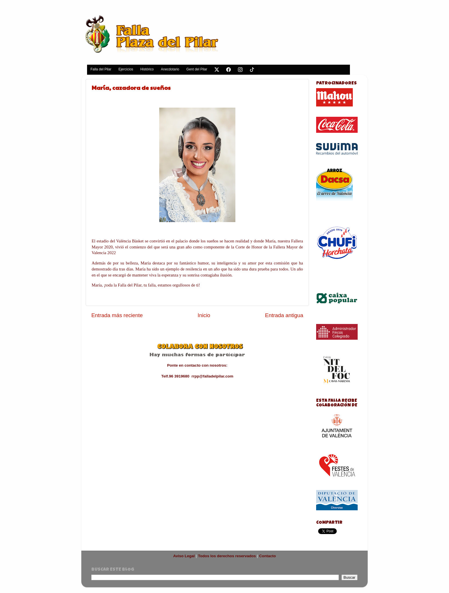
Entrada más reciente (117, 315)
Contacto (267, 556)
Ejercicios (126, 69)
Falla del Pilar (100, 69)
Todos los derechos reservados (227, 556)
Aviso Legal (184, 556)
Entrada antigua (284, 315)
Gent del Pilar (196, 69)
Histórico (147, 69)
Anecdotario (170, 69)
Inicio (204, 315)
